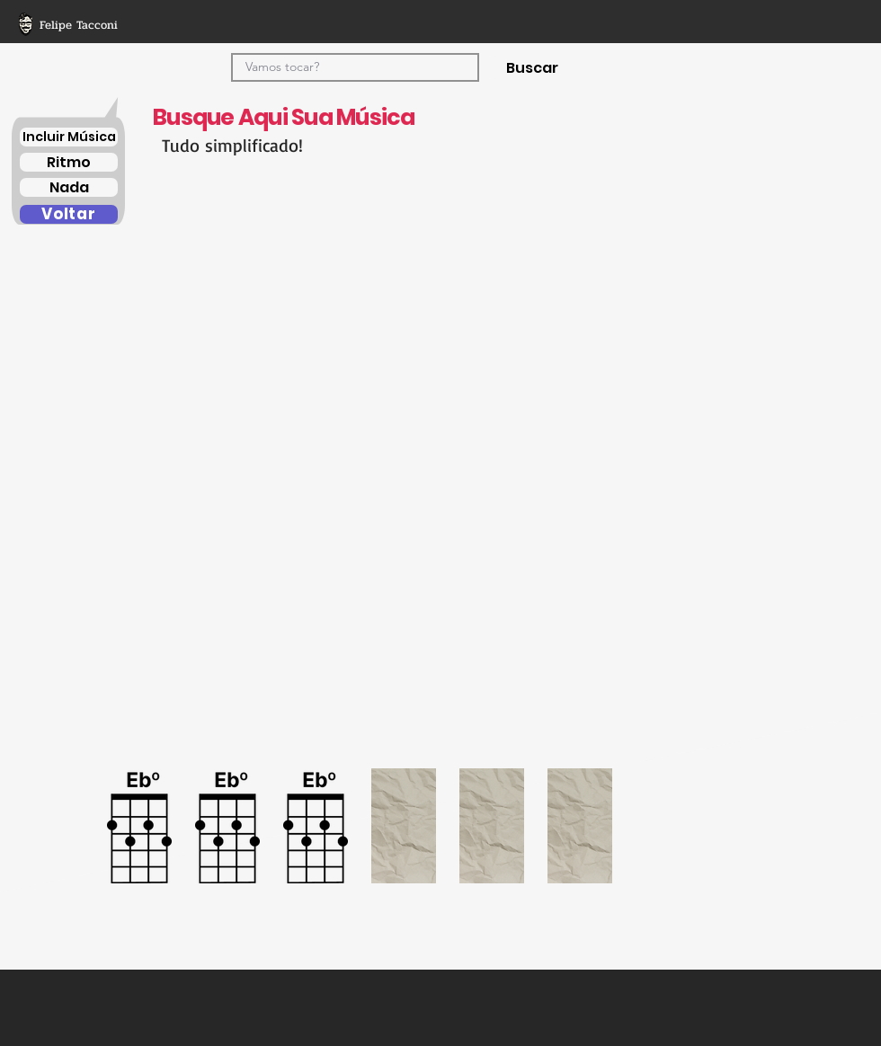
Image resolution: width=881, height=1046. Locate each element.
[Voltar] (69, 214)
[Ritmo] (69, 162)
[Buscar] (532, 67)
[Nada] (69, 187)
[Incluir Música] (69, 137)
